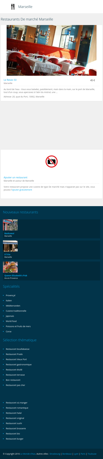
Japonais (10, 316)
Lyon (76, 453)
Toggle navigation (5, 7)
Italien (9, 300)
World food (11, 321)
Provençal (10, 295)
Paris (83, 453)
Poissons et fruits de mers (18, 326)
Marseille (25, 6)
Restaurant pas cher (15, 385)
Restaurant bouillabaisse (17, 349)
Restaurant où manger (16, 402)
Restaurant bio (13, 433)
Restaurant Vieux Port (16, 359)
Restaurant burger (14, 438)
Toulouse (92, 453)
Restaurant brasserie (16, 428)
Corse (8, 331)
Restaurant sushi (14, 423)
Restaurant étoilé (14, 369)
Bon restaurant (13, 380)
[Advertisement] (51, 126)
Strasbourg (55, 453)
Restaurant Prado (14, 354)
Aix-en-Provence (11, 278)
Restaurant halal (13, 413)
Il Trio (7, 254)
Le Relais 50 (10, 79)
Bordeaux (67, 453)
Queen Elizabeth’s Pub (15, 275)
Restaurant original (15, 418)
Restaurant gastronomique (19, 364)
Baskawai (9, 233)
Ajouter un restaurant (15, 177)
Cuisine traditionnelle (16, 310)
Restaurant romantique (17, 407)
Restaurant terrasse (15, 374)
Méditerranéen (13, 305)
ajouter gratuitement (22, 189)
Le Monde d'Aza (27, 453)
